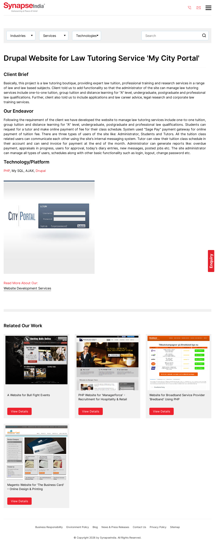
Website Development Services (27, 288)
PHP (7, 171)
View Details (19, 411)
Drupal (41, 171)
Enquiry (211, 261)
